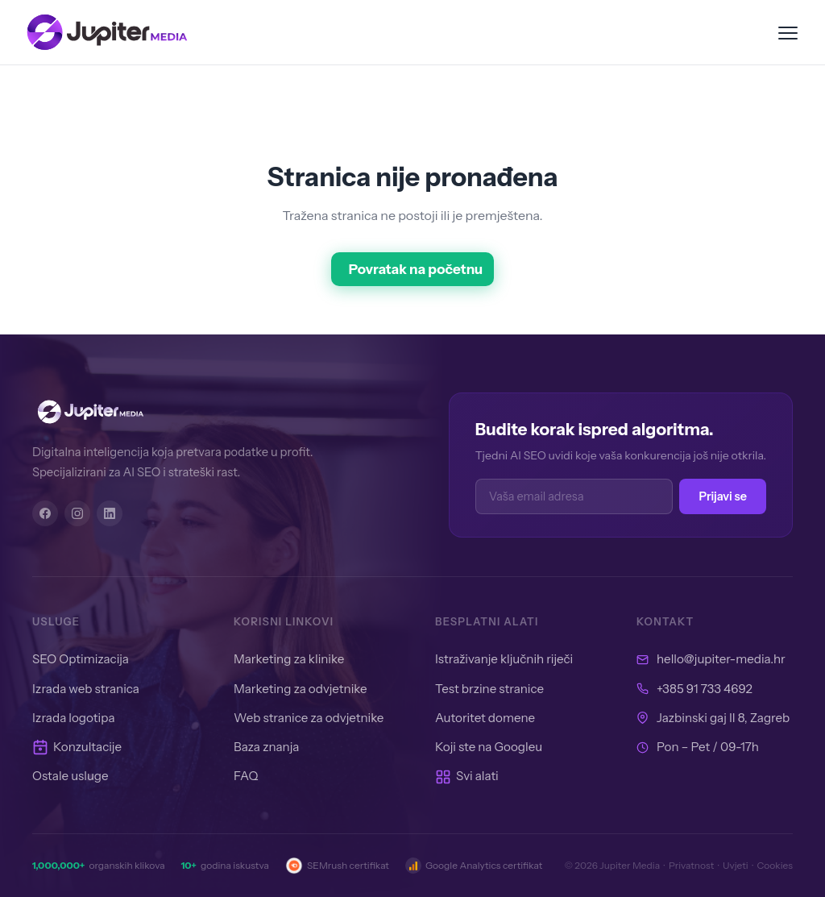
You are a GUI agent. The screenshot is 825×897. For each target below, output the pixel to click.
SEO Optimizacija (80, 659)
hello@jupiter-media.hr (721, 659)
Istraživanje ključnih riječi (504, 659)
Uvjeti (735, 865)
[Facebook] (45, 513)
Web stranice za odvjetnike (308, 717)
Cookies (775, 865)
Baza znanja (266, 746)
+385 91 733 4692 (704, 688)
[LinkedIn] (109, 513)
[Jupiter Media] (201, 411)
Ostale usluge (70, 775)
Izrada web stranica (85, 688)
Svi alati (467, 776)
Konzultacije (77, 747)
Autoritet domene (485, 717)
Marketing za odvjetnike (300, 688)
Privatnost (691, 865)
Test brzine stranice (489, 688)
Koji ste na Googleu (488, 746)
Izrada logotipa (73, 717)
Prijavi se (723, 496)
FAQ (246, 775)
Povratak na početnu (416, 269)
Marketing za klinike (289, 659)
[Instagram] (77, 513)
